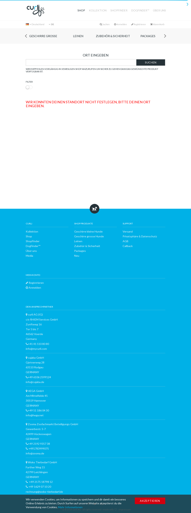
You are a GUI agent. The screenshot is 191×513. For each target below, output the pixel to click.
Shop (81, 10)
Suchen (151, 62)
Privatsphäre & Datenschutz (140, 236)
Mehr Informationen (70, 507)
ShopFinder (118, 10)
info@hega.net (35, 415)
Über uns (159, 10)
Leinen (78, 36)
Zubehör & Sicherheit (113, 36)
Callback (128, 246)
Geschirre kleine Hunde (88, 231)
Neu (76, 255)
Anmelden (120, 24)
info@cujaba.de (35, 382)
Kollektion (98, 10)
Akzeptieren (150, 500)
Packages (147, 36)
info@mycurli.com (36, 348)
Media (29, 255)
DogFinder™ (140, 10)
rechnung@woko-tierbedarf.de (44, 491)
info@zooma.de (35, 453)
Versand (128, 231)
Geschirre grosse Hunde (43, 39)
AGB (125, 241)
